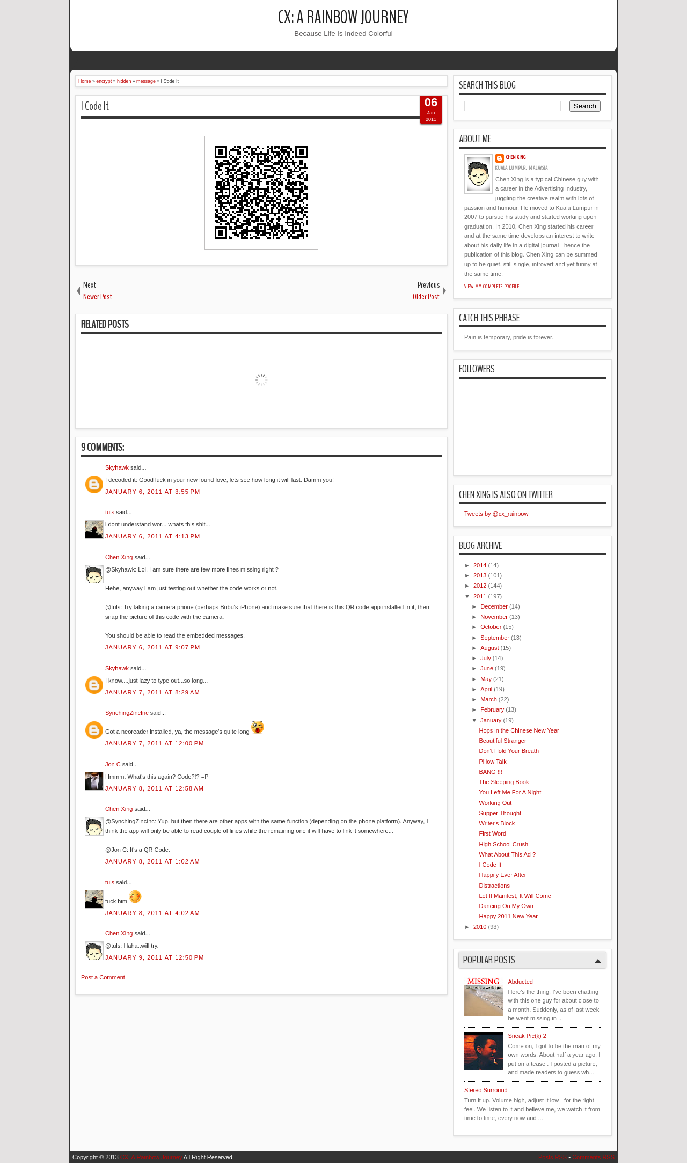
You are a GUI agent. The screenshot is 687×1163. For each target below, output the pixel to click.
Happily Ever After (502, 875)
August (489, 648)
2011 (479, 596)
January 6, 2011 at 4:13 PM (152, 536)
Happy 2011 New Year (508, 916)
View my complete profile (492, 286)
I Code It (95, 106)
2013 (479, 575)
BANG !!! (490, 772)
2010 (479, 927)
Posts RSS (552, 1157)
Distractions (494, 885)
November (494, 616)
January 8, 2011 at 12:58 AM (154, 788)
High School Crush (503, 844)
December (494, 606)
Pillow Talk (492, 761)
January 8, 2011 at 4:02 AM (152, 913)
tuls (109, 512)
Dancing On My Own (506, 906)
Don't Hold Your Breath (509, 751)
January (490, 720)
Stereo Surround (486, 1090)
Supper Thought (500, 813)
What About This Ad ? (507, 854)
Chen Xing (119, 557)
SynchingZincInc (127, 712)
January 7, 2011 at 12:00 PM (154, 743)
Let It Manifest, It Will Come (515, 896)
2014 (479, 565)
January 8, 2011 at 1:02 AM (152, 861)
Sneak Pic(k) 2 (527, 1036)
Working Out (495, 803)
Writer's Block (497, 823)
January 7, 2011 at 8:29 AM (152, 692)
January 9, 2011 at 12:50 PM (154, 957)
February (492, 709)
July (485, 658)
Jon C (113, 764)
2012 (479, 585)
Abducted (520, 981)
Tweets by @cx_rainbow (496, 513)
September (494, 637)
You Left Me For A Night (510, 792)
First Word (492, 833)
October (490, 627)
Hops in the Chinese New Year (519, 730)
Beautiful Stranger (502, 740)
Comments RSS (593, 1157)
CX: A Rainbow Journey (343, 17)
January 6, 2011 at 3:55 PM (152, 491)
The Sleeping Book (504, 782)
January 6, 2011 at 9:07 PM (152, 647)
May (486, 679)
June (486, 668)
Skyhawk (117, 467)
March (488, 699)
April (486, 689)
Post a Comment (103, 977)
